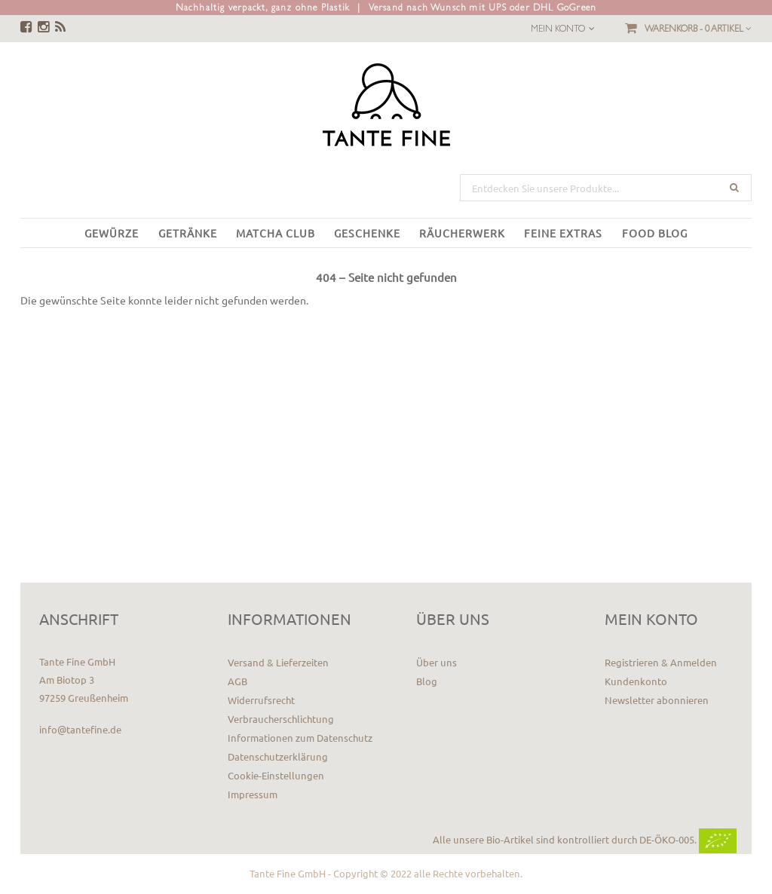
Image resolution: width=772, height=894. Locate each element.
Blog (426, 681)
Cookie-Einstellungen (276, 775)
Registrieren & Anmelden (661, 662)
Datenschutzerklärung (278, 756)
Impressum (252, 794)
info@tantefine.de (80, 729)
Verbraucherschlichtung (281, 718)
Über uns (436, 662)
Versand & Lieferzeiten (278, 662)
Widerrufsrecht (261, 699)
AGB (237, 681)
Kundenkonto (636, 681)
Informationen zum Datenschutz (300, 737)
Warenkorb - (698, 28)
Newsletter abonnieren (657, 699)
